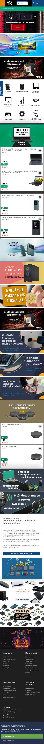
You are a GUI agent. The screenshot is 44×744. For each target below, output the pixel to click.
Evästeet (27, 672)
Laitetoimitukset (29, 688)
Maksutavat (28, 663)
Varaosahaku (6, 695)
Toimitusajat (28, 661)
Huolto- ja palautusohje (9, 697)
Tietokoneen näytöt (8, 101)
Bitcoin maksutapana (31, 665)
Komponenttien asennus (9, 690)
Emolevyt (8, 87)
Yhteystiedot (6, 665)
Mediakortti (6, 661)
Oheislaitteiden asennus (9, 693)
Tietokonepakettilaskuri (9, 688)
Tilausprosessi (29, 657)
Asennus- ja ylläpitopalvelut (32, 692)
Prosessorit (22, 115)
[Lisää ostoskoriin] (40, 150)
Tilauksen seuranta (8, 657)
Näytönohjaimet (36, 101)
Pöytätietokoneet (22, 87)
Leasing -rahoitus (30, 694)
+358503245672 (8, 718)
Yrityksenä (5, 663)
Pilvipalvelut (28, 690)
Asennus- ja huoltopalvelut (36, 115)
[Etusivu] (9, 6)
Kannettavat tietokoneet (36, 88)
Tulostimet (8, 115)
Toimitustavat (29, 659)
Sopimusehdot (29, 668)
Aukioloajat (6, 668)
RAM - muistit (22, 101)
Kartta (5, 716)
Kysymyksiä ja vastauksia (9, 659)
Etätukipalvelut (7, 686)
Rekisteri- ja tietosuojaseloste (33, 670)
